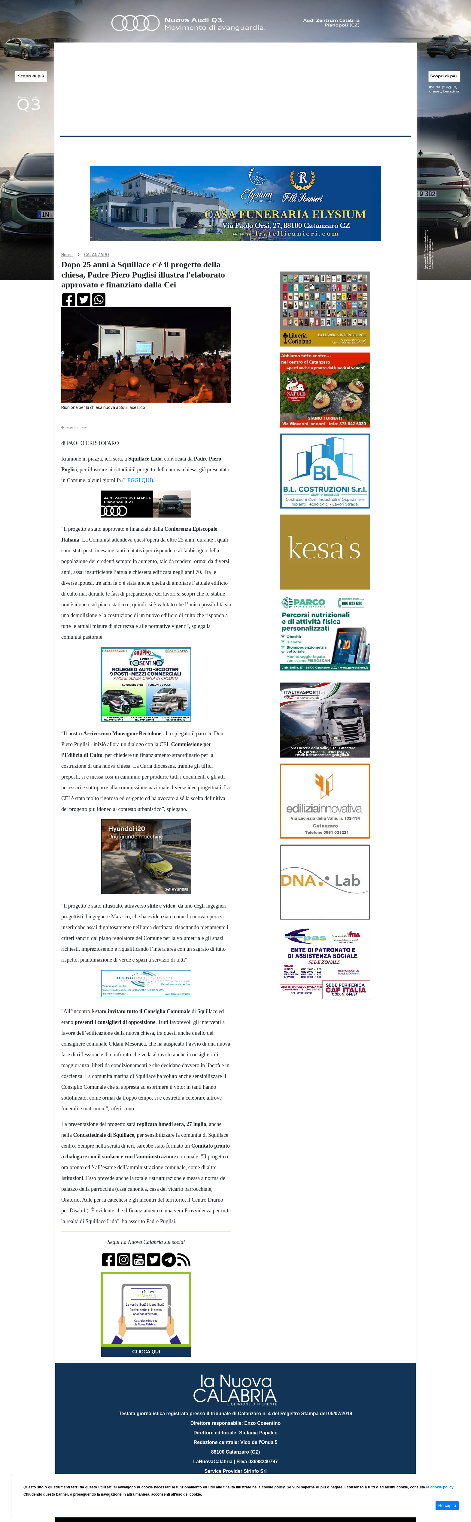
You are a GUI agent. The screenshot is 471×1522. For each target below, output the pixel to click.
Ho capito (447, 1505)
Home (75, 145)
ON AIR (388, 148)
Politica (145, 146)
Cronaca (122, 146)
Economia (213, 146)
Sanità (166, 146)
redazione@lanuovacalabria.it (248, 1471)
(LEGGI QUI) (137, 471)
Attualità (187, 146)
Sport (236, 146)
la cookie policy (440, 1487)
